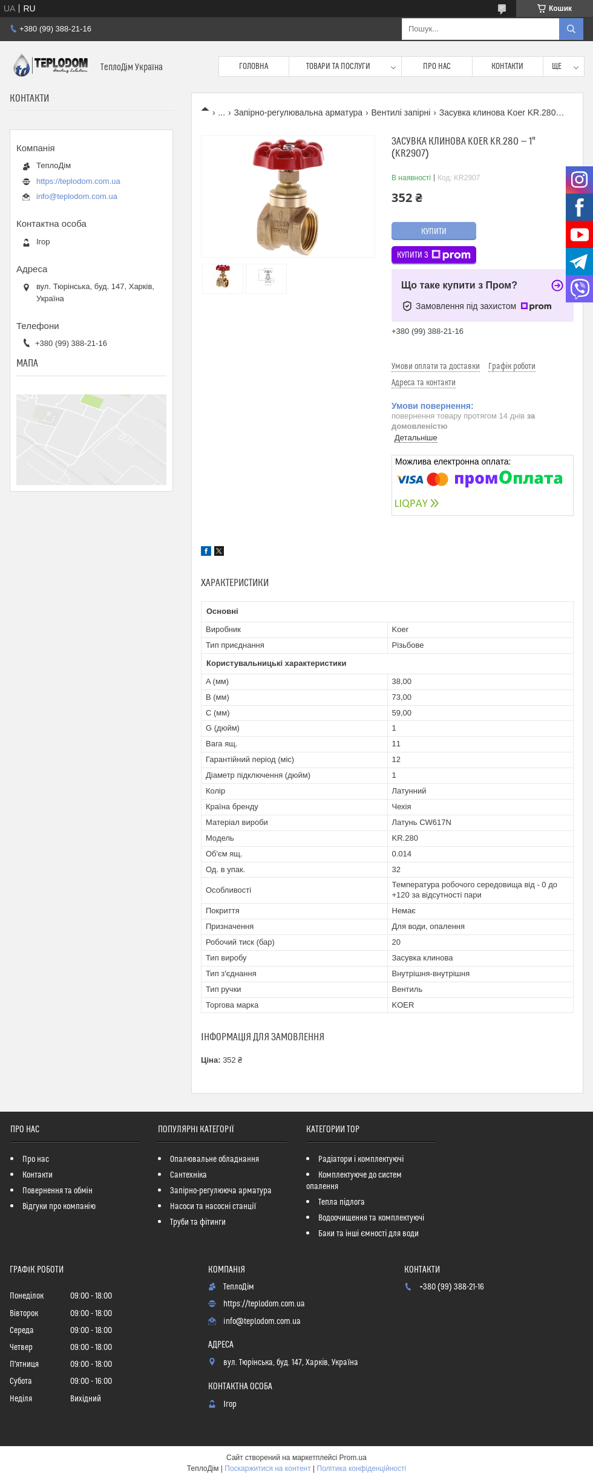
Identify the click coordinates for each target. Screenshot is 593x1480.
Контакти (507, 66)
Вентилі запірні (401, 112)
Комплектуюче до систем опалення (354, 1180)
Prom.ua (353, 1457)
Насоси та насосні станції (213, 1206)
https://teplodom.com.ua (78, 181)
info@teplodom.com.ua (76, 196)
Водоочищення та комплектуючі (371, 1218)
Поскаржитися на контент (267, 1468)
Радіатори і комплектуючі (361, 1159)
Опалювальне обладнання (214, 1159)
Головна (253, 66)
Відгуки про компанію (59, 1206)
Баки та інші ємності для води (368, 1234)
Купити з (434, 255)
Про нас (437, 66)
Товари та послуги (338, 66)
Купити (434, 231)
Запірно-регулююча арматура (221, 1191)
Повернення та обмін (57, 1191)
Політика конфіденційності (362, 1468)
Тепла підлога (341, 1202)
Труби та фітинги (198, 1222)
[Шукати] (571, 29)
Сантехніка (188, 1175)
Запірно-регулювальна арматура (298, 112)
